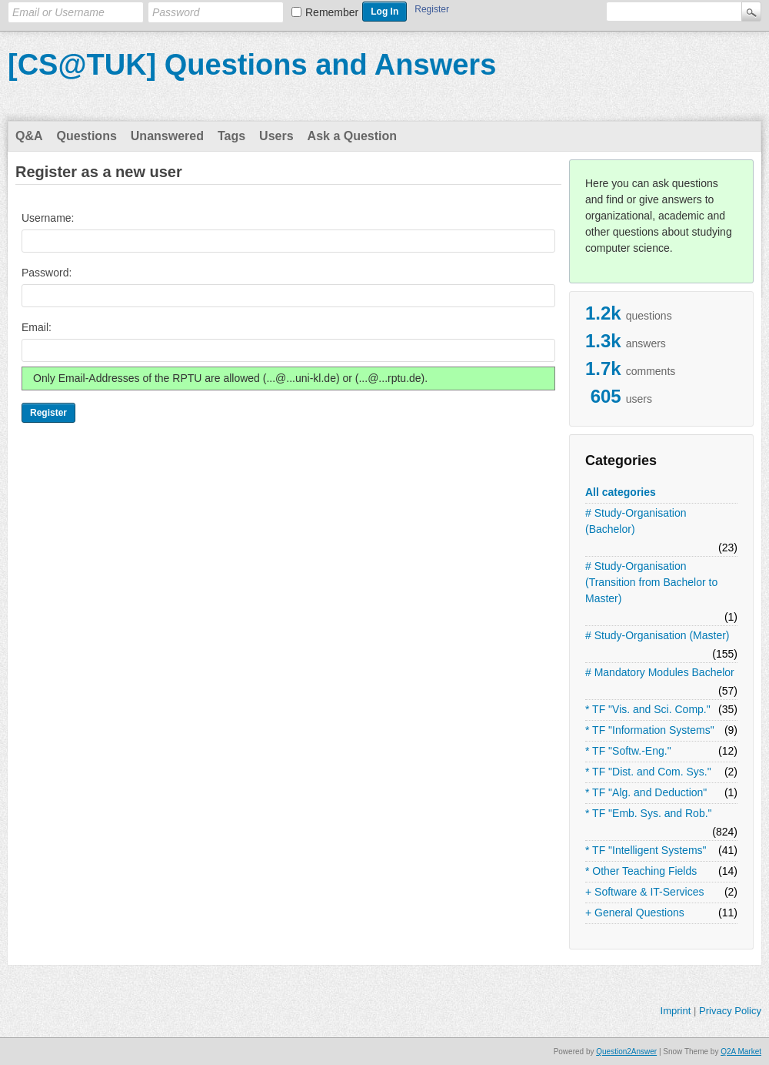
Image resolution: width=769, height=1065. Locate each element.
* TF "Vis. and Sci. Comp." (648, 709)
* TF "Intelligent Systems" (646, 850)
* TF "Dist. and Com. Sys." (648, 771)
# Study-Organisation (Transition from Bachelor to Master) (651, 582)
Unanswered (167, 135)
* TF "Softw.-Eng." (628, 751)
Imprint (676, 1010)
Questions (87, 135)
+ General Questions (634, 912)
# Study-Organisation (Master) (657, 635)
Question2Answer (626, 1051)
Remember (331, 12)
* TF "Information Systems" (649, 730)
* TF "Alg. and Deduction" (646, 792)
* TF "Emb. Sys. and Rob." (648, 813)
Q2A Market (741, 1051)
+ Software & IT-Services (644, 892)
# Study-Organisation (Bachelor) (636, 521)
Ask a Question (352, 135)
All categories (620, 492)
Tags (231, 135)
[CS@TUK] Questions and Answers (252, 65)
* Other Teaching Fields (641, 871)
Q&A (29, 135)
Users (276, 135)
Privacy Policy (730, 1010)
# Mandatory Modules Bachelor (659, 672)
